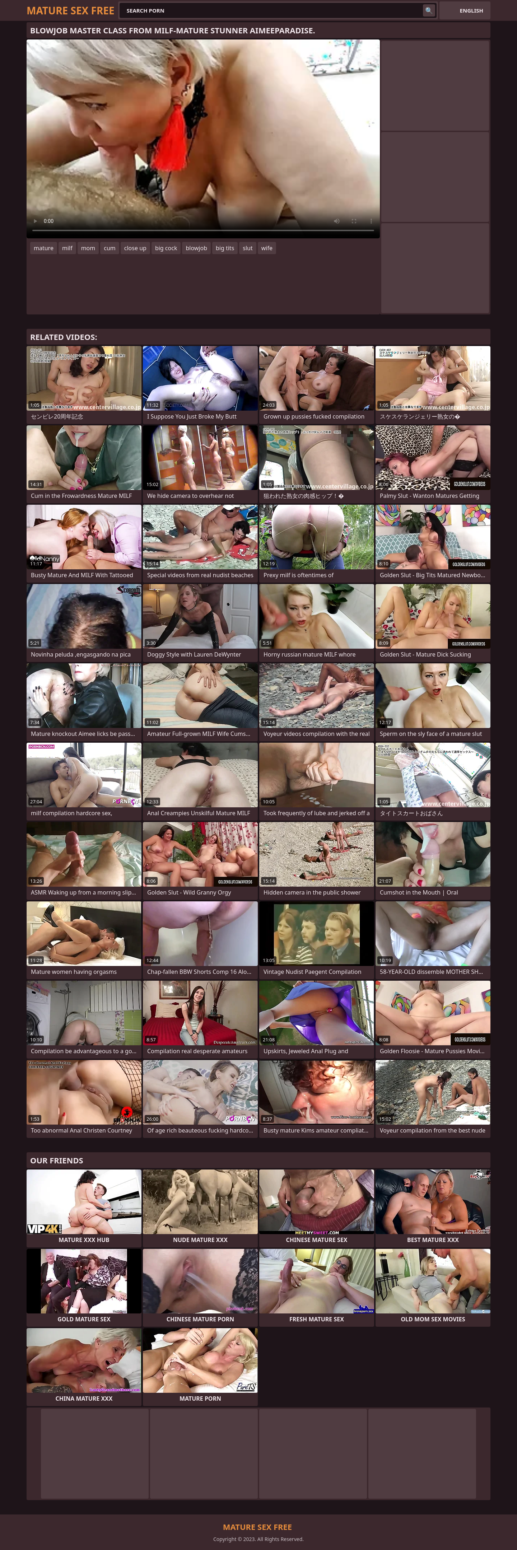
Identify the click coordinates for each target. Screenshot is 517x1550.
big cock (166, 248)
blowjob (196, 248)
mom (88, 248)
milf (67, 248)
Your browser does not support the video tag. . (203, 138)
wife (267, 248)
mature (43, 248)
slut (247, 248)
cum (110, 248)
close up (135, 248)
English (471, 10)
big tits (225, 248)
